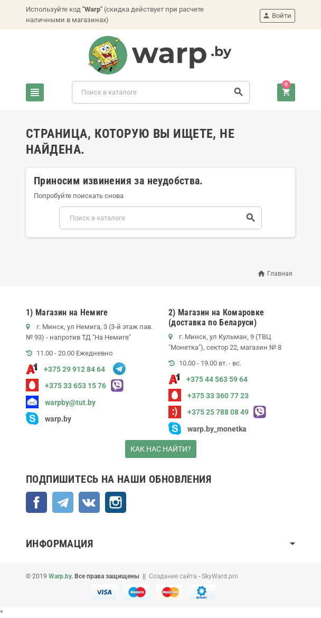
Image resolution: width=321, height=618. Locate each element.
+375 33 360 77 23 (208, 395)
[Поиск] (161, 92)
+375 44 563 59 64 (208, 379)
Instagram (115, 502)
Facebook (36, 502)
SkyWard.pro (220, 576)
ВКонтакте (89, 502)
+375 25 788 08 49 (208, 412)
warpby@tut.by (61, 402)
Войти (276, 16)
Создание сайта (173, 576)
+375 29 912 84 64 (65, 369)
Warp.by (60, 576)
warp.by (58, 419)
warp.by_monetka (207, 429)
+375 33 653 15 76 (66, 385)
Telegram (62, 502)
